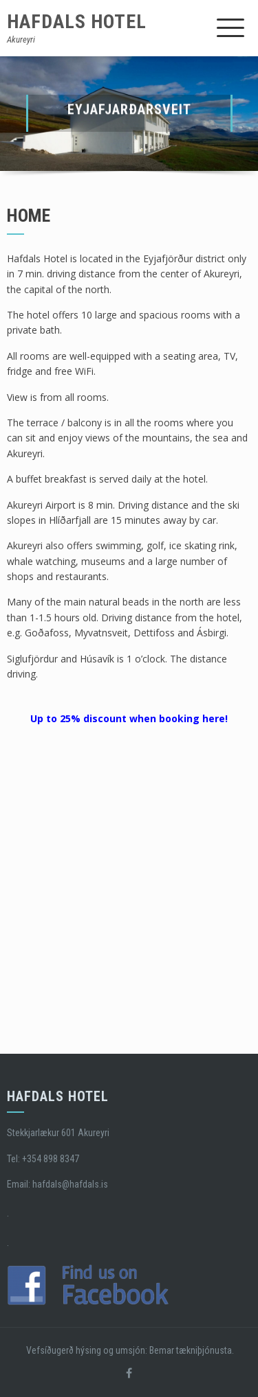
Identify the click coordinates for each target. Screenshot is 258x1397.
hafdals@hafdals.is (70, 1184)
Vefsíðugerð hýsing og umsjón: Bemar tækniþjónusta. (129, 1350)
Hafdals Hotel (77, 21)
